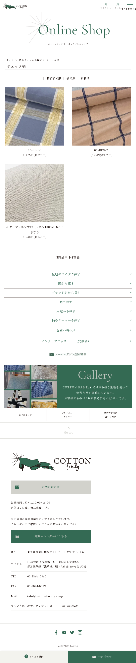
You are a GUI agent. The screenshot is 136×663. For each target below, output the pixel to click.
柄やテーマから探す (30, 60)
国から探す (66, 283)
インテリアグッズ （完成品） (66, 341)
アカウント (105, 8)
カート (117, 8)
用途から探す (66, 311)
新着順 (85, 78)
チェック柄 (52, 60)
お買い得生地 (66, 330)
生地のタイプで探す (66, 274)
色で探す (66, 302)
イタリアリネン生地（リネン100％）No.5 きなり (35, 229)
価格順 (71, 78)
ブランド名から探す (66, 292)
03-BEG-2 (101, 150)
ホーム (10, 60)
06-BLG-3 (35, 150)
